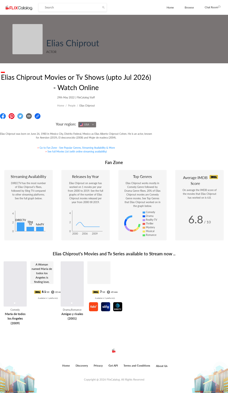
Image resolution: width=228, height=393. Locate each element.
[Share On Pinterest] (11, 116)
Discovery (82, 365)
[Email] (29, 116)
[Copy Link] (37, 116)
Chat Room (213, 7)
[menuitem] (170, 7)
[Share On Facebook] (3, 116)
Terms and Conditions (136, 365)
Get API (113, 365)
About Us (162, 365)
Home (170, 7)
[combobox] (87, 125)
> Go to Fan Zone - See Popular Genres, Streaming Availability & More (76, 147)
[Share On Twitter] (20, 116)
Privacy (98, 365)
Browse (189, 7)
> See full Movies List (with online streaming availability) (76, 151)
